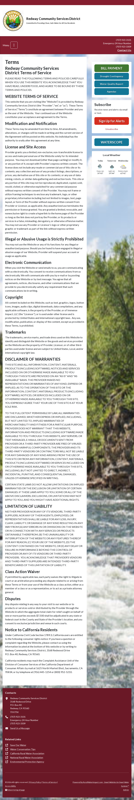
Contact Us (124, 50)
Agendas (111, 91)
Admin (126, 790)
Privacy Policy (35, 782)
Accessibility (10, 786)
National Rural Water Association (26, 757)
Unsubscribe (111, 129)
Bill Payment (112, 68)
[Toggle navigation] (14, 45)
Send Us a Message (20, 728)
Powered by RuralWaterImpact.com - (101, 784)
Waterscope (112, 142)
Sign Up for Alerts (112, 121)
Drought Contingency (111, 76)
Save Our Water (18, 745)
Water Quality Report (111, 84)
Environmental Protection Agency (27, 761)
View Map (14, 712)
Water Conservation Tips (22, 749)
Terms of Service (49, 782)
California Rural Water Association (27, 753)
